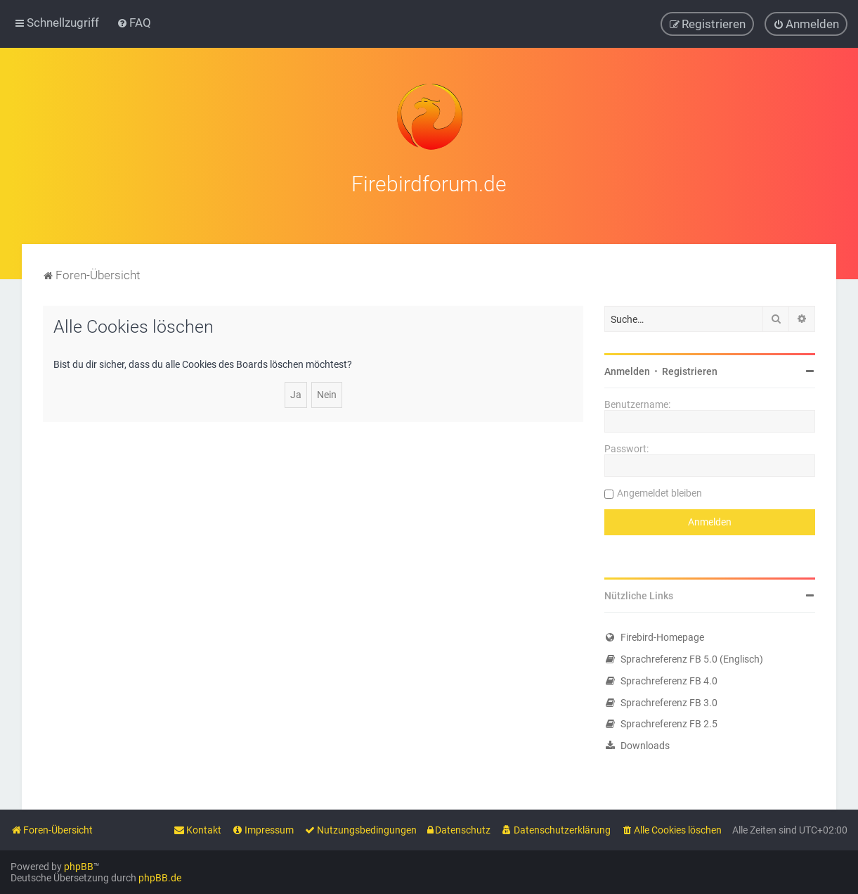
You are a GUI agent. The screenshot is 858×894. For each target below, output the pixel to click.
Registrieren (689, 370)
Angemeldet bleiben (659, 491)
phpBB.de (159, 877)
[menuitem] (134, 22)
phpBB (78, 866)
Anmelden (627, 370)
